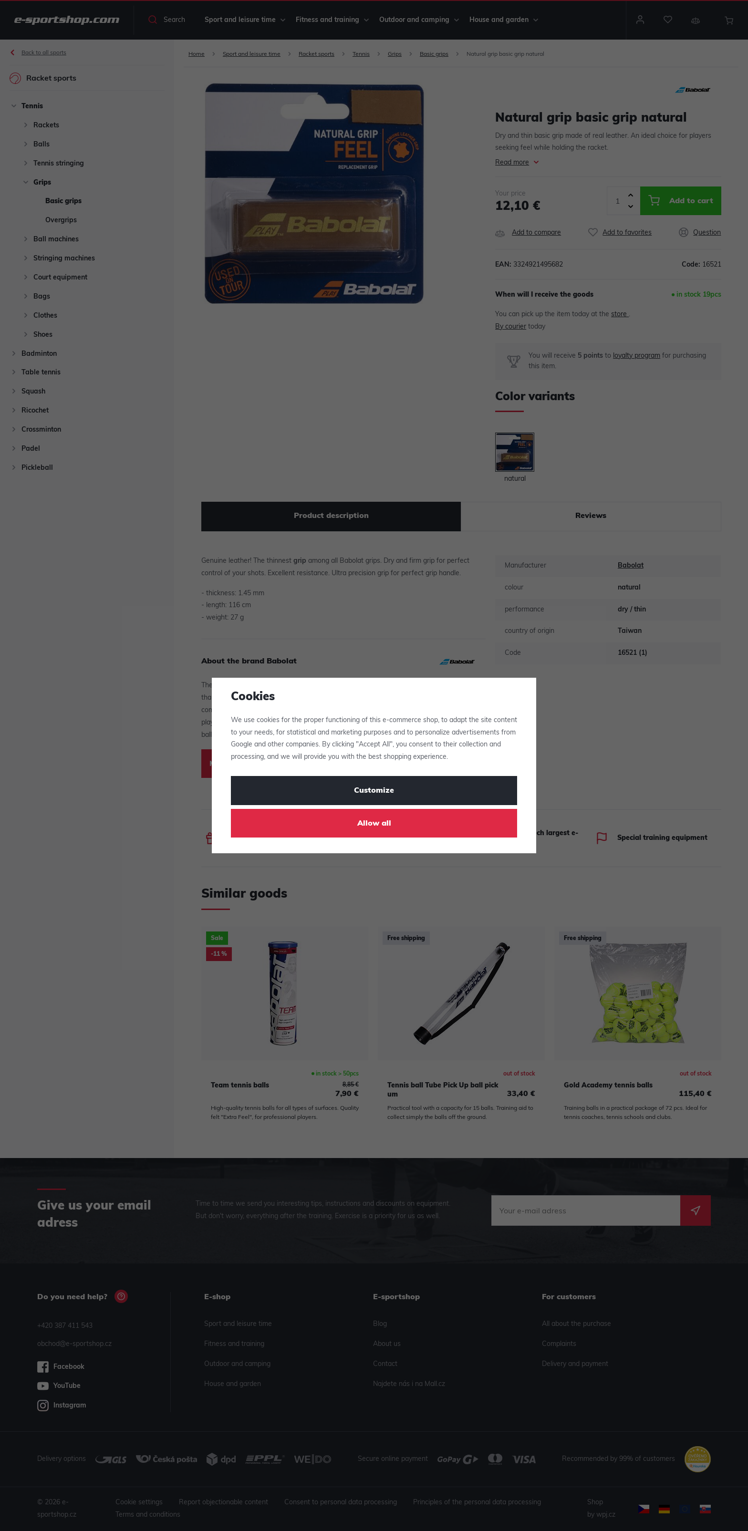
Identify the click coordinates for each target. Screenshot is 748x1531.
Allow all (374, 824)
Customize (374, 791)
